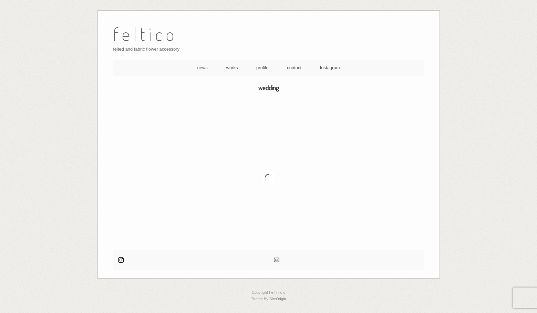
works (232, 67)
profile (262, 67)
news (202, 67)
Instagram (330, 67)
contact (294, 67)
